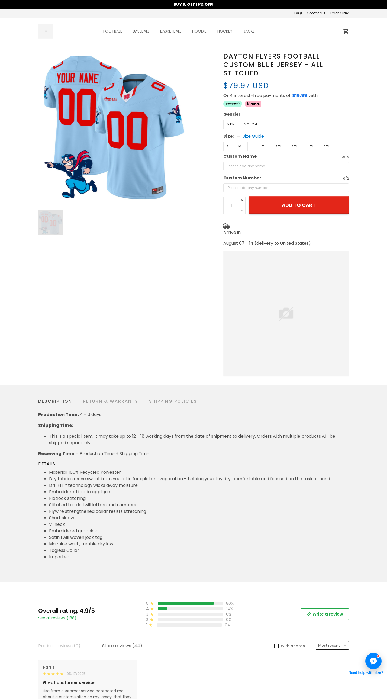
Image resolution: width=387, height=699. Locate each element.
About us (127, 659)
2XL (279, 127)
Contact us (316, 13)
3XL (295, 127)
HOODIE (199, 31)
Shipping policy (134, 683)
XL (264, 127)
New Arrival (288, 659)
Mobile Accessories (296, 675)
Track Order (339, 13)
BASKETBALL (170, 31)
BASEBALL (141, 31)
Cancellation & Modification (226, 675)
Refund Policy (132, 691)
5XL (327, 127)
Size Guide (253, 117)
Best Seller (287, 667)
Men (231, 105)
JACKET (250, 31)
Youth (250, 105)
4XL (311, 127)
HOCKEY (225, 31)
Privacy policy (132, 675)
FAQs (298, 13)
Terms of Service (136, 667)
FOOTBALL (112, 31)
